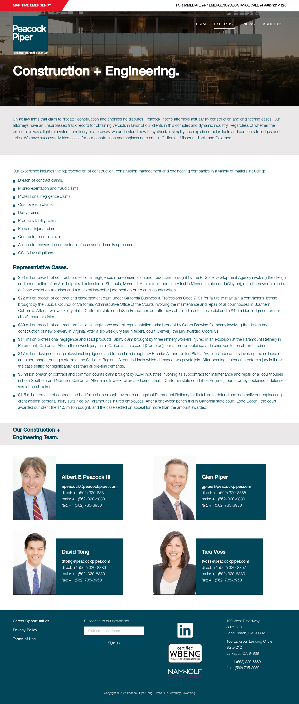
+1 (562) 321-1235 (273, 5)
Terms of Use (24, 639)
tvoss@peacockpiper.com (225, 561)
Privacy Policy (25, 630)
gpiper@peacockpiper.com (226, 487)
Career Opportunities (31, 621)
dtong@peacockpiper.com (86, 561)
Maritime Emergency (32, 5)
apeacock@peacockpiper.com (90, 487)
